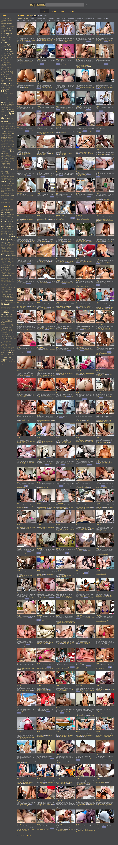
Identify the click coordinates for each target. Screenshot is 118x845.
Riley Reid (8, 328)
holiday (64, 352)
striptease (10, 193)
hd (2, 153)
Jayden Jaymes (5, 273)
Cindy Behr (11, 253)
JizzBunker (6, 50)
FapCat (9, 34)
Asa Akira (9, 230)
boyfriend (72, 88)
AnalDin (3, 25)
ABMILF (8, 21)
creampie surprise (60, 19)
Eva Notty (12, 262)
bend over (22, 129)
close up (12, 123)
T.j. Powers (9, 352)
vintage (3, 200)
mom (2, 173)
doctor (42, 553)
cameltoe (44, 153)
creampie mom (70, 19)
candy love (88, 87)
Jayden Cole (9, 272)
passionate (4, 179)
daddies (23, 420)
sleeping (108, 19)
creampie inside (21, 20)
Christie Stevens (9, 251)
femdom (8, 144)
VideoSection (6, 84)
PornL (3, 67)
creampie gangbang (89, 19)
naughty (3, 175)
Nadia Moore (5, 313)
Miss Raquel (8, 307)
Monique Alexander (6, 310)
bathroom (30, 441)
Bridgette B (11, 241)
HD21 (7, 41)
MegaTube (4, 59)
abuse (103, 553)
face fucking (10, 140)
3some (9, 100)
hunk (62, 307)
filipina (62, 219)
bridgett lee (58, 762)
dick (7, 135)
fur (113, 689)
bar (27, 441)
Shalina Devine (6, 343)
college (3, 125)
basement (58, 622)
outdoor (6, 178)
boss (47, 87)
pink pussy (66, 417)
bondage (10, 118)
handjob (3, 151)
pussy (7, 184)
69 (63, 529)
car (53, 62)
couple (7, 126)
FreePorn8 (4, 37)
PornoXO (4, 69)
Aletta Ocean (9, 210)
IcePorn (3, 48)
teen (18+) (80, 132)
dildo (10, 135)
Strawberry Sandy (9, 349)
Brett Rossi (4, 241)
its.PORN (9, 48)
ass (10, 104)
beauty (3, 109)
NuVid (3, 61)
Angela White (7, 221)
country (62, 690)
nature (13, 173)
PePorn (8, 62)
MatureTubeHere (6, 57)
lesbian (3, 163)
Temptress (10, 354)
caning (72, 282)
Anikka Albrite (8, 224)
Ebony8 (9, 32)
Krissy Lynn (11, 287)
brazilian (22, 131)
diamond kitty (68, 643)
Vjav (14, 85)
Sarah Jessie (8, 334)
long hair (8, 164)
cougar (3, 126)
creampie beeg (79, 19)
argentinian (100, 420)
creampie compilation (48, 19)
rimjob (11, 185)
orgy (2, 178)
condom (21, 111)
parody (61, 176)
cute (9, 133)
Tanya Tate (3, 354)
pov (10, 181)
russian (11, 187)
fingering (4, 146)
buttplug (43, 711)
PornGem (9, 64)
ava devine (62, 761)
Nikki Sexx (3, 318)
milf (12, 170)
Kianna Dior (4, 287)
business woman (110, 62)
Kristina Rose (4, 289)
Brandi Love (9, 239)
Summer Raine (4, 350)
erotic (62, 668)
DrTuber (3, 32)
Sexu (2, 74)
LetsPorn (4, 54)
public (2, 183)
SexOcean (4, 73)
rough (7, 187)
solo (2, 192)
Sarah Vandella (6, 336)
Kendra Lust (10, 286)
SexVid (7, 74)
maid (63, 397)
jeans (101, 263)
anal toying (28, 462)
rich (99, 242)
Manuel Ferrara (7, 301)
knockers (3, 161)
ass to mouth (29, 61)
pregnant (28, 20)
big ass (9, 109)
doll (25, 713)
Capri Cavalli (4, 245)
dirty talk (71, 597)
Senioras (11, 71)
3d (20, 575)
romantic (3, 187)
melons (8, 170)
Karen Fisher (8, 283)
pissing (13, 179)
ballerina (24, 441)
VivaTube (9, 85)
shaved (9, 188)
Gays (63, 11)
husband (9, 156)
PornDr (3, 64)
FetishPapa (5, 35)
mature (3, 170)
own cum (43, 262)
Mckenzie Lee (4, 302)
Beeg (3, 28)
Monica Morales (9, 309)
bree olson (49, 551)
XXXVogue (4, 93)
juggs (5, 160)
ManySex (10, 54)
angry (25, 195)
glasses (62, 64)
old (5, 176)
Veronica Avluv (5, 361)
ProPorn (10, 69)
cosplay (84, 109)
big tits (11, 114)
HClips (3, 41)
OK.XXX (9, 61)
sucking (3, 195)
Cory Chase (6, 255)
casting (10, 122)
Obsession (3, 319)
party (57, 41)
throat (7, 197)
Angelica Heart (4, 223)
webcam (7, 200)
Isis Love (9, 269)
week (45, 16)
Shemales (73, 11)
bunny (51, 62)
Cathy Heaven (10, 247)
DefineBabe (4, 30)
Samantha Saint (5, 332)
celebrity (41, 735)
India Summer (5, 268)
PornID (9, 66)
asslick (106, 758)
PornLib (8, 67)
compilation (8, 125)
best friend (44, 39)
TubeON (3, 80)
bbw (7, 107)
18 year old (4, 100)
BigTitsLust (9, 28)
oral (8, 176)
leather (85, 643)
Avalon (7, 237)
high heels (6, 153)
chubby (8, 123)
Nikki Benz (10, 316)
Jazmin (13, 273)
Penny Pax (4, 321)
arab (60, 735)
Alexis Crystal (6, 212)
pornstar (4, 181)
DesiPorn (12, 30)
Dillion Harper (5, 259)
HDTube (10, 43)
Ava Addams (9, 235)
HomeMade (4, 46)
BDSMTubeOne (5, 26)
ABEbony (10, 20)
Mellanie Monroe (5, 306)
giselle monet (43, 829)
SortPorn (11, 76)
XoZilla (3, 89)
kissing (12, 160)
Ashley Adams (5, 231)
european (3, 140)
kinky (8, 160)
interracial (4, 158)
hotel (101, 443)
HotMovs (10, 46)
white (2, 202)
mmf (106, 443)
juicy (44, 154)
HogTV (8, 45)
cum (13, 128)
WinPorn (4, 87)
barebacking (88, 397)
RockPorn (4, 71)
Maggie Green (6, 299)
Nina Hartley (10, 318)
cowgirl (12, 126)
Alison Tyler (8, 216)
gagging (67, 198)
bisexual (89, 714)
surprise (43, 783)
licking (9, 163)
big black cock (25, 40)
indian (13, 156)
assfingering (78, 830)
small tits (11, 190)
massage (3, 166)
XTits (7, 89)
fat (6, 143)
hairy (14, 149)
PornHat (4, 66)
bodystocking (79, 66)
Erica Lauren (6, 262)
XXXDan (5, 91)
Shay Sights (8, 344)
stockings (4, 193)
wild (9, 202)
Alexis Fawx (6, 214)
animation (110, 553)
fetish (12, 144)
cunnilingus (11, 131)
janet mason (71, 829)
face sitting (3, 141)
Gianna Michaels (5, 266)
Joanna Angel (9, 278)
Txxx (8, 80)
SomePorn (4, 76)
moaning (11, 171)
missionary (4, 172)
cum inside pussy (100, 19)
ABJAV (3, 21)
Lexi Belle (8, 292)
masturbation (5, 168)
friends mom (98, 155)
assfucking (9, 105)
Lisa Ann (8, 296)
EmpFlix (3, 33)
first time (111, 111)
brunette (4, 122)
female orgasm (46, 308)
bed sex (100, 283)
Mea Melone (12, 302)
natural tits (8, 173)
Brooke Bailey (10, 244)
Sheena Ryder (5, 346)
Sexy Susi (8, 341)
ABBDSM (4, 20)
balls (91, 285)
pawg (110, 263)
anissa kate (81, 596)
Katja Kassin (9, 284)
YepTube (11, 93)
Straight (44, 11)
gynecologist (47, 553)
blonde (7, 116)
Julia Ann (12, 280)
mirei (25, 691)
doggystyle (5, 137)
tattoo (8, 195)
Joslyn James (4, 280)
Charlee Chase (4, 250)
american (11, 102)
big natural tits (4, 114)
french (9, 146)
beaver (50, 396)
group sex (9, 149)
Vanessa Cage (10, 360)
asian (7, 104)
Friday (10, 264)
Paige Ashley (10, 319)
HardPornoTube (6, 39)
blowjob (4, 118)
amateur (4, 102)
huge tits (3, 156)
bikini (111, 620)
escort (47, 598)
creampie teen (47, 20)
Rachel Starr (4, 324)
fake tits (13, 141)
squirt (11, 191)
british (13, 120)
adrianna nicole (62, 621)
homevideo (4, 155)
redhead (3, 185)
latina (7, 161)
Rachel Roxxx (9, 323)
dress (82, 643)
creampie (4, 128)
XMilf (13, 87)
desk (40, 198)
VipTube (3, 85)
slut (6, 190)
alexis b (41, 828)
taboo (38, 220)
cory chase (91, 690)
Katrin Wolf (4, 286)
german (12, 148)
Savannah (8, 338)
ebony (9, 138)
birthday (100, 507)
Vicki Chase (10, 363)
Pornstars (54, 11)
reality (12, 183)
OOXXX (3, 62)
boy (103, 129)
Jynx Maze (3, 281)
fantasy (3, 143)
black (2, 116)
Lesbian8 (9, 52)
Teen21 (3, 78)
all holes (41, 175)
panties (10, 178)
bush (67, 622)
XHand (9, 87)
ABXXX (3, 23)
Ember (9, 261)
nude (11, 175)
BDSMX (12, 26)
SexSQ (11, 73)
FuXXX (11, 37)
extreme (26, 87)
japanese (11, 158)
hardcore (10, 151)
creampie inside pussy (36, 19)
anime (97, 554)
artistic (84, 349)
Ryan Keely (8, 331)
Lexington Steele (6, 294)
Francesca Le (4, 264)
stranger (61, 41)
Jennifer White (6, 275)
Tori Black (9, 356)
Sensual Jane (9, 340)
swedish (65, 41)
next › (29, 835)
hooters (10, 155)
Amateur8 (10, 23)
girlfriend (3, 149)
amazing (104, 198)
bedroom (108, 760)
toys (5, 199)
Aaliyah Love (5, 209)
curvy (5, 133)
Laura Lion (9, 291)
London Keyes (5, 297)
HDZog (3, 45)
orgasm (12, 176)
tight (11, 197)
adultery (100, 644)
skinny (3, 190)
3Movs (8, 18)
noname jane (52, 349)
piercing (9, 179)
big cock (11, 111)
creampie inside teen (66, 20)
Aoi (5, 228)
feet (8, 143)
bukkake (31, 196)
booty (2, 120)
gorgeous (108, 353)
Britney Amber (6, 243)
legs (11, 161)
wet (12, 200)
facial (8, 141)
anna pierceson (69, 621)
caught (97, 111)
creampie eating (77, 20)
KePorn (3, 52)
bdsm (10, 107)
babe (3, 107)
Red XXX (11, 324)
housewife (58, 242)
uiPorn (3, 82)
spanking (7, 191)
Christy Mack (4, 253)
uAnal (12, 80)
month (40, 16)
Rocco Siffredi (5, 329)
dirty (47, 88)
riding (8, 185)
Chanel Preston (6, 249)
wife (6, 202)
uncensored (10, 199)
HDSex (4, 43)
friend (12, 146)
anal (2, 104)
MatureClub (5, 55)
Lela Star (3, 292)
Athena (6, 233)
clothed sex (32, 761)
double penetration (85, 691)
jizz (2, 160)
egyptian (30, 486)
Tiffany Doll (4, 356)
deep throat (43, 40)
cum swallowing (104, 220)
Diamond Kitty (9, 258)
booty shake (8, 120)
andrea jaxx (66, 760)
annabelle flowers (30, 737)
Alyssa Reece (4, 218)
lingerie (3, 164)
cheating (3, 123)
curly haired (23, 805)
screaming (3, 188)
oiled (2, 176)
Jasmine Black (5, 270)
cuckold (10, 128)
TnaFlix (9, 78)
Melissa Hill (6, 304)
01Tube (3, 18)
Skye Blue (7, 347)
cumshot (4, 132)
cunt (2, 133)
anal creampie (56, 20)
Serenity (3, 341)
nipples (7, 175)
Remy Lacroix (4, 326)
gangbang (7, 148)
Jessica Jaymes (5, 277)
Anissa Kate (6, 226)
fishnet (38, 829)
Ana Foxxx (9, 219)
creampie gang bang (37, 20)
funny (2, 148)
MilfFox (11, 59)
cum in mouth (4, 130)
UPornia (8, 82)
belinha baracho (43, 507)
